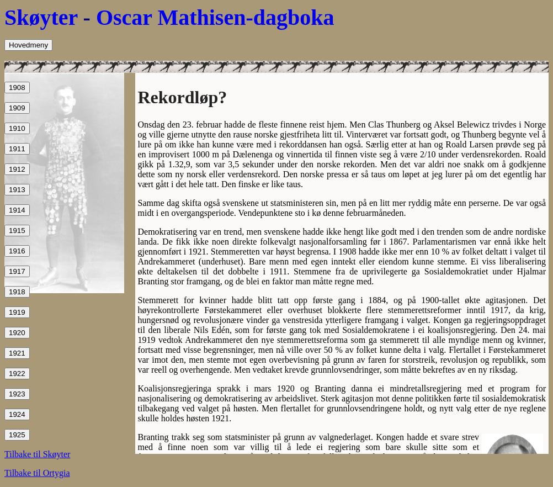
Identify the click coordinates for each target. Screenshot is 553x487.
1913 (17, 190)
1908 (17, 87)
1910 (17, 128)
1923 (17, 394)
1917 (17, 271)
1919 (17, 312)
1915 (17, 230)
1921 (17, 353)
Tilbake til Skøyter (37, 454)
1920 (17, 333)
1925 (17, 435)
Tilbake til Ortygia (37, 473)
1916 (17, 251)
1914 (17, 210)
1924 (17, 414)
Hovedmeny (28, 45)
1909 (17, 108)
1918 (17, 292)
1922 (17, 373)
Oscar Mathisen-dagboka (215, 17)
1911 (17, 149)
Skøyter (41, 17)
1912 (17, 169)
